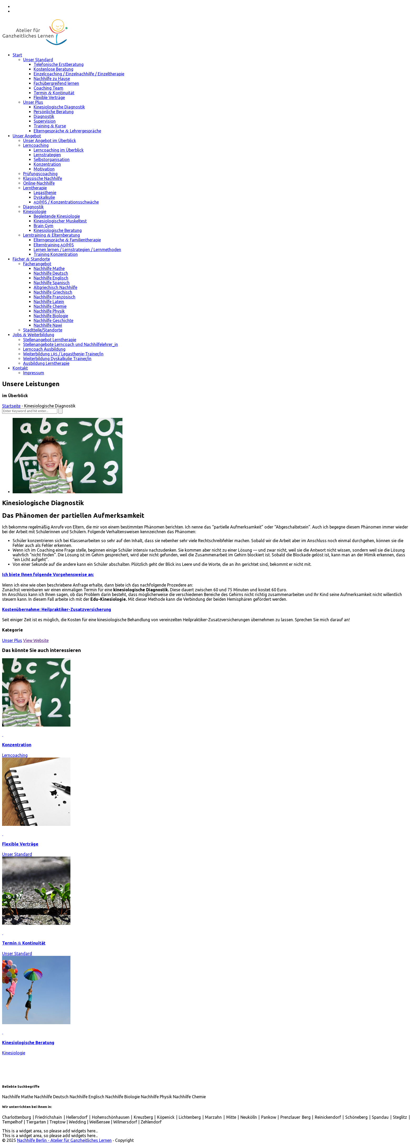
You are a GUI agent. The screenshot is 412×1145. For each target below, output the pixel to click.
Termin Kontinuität (23, 943)
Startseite (11, 405)
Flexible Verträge (20, 844)
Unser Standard (17, 854)
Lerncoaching (15, 755)
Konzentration (16, 744)
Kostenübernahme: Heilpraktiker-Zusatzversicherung (56, 609)
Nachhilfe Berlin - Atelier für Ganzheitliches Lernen (64, 1140)
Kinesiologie (13, 1052)
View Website (36, 640)
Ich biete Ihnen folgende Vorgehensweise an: (48, 574)
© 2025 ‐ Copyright (68, 1140)
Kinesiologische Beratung (28, 1042)
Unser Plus (12, 640)
